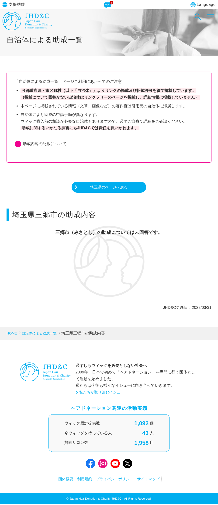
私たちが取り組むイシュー (103, 392)
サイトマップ (157, 479)
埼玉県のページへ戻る (109, 187)
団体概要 (57, 479)
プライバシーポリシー (117, 479)
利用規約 (81, 479)
